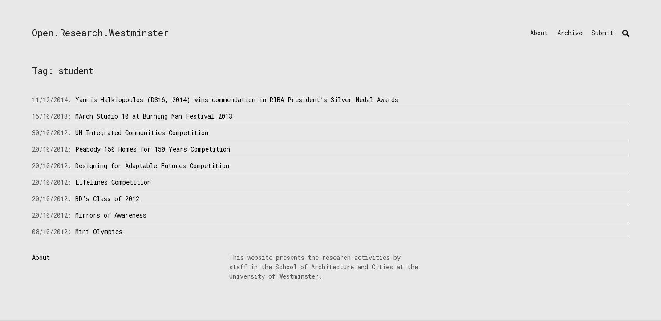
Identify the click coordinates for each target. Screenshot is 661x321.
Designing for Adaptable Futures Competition (152, 165)
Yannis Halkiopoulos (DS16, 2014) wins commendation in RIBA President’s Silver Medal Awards (236, 99)
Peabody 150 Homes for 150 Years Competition (152, 149)
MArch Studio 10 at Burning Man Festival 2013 (153, 116)
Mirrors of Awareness (110, 215)
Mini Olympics (98, 231)
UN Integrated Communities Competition (141, 132)
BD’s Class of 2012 (107, 198)
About (539, 33)
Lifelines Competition (113, 182)
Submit (602, 33)
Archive (569, 33)
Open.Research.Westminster (100, 32)
